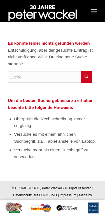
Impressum (68, 195)
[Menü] (94, 11)
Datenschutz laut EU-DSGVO (35, 195)
